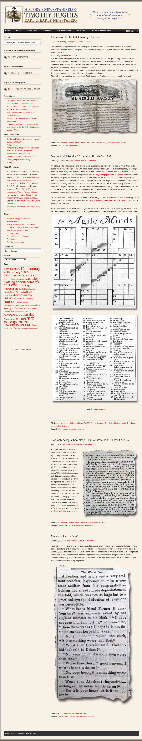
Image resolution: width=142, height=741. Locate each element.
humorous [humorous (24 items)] (18, 302)
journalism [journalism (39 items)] (35, 305)
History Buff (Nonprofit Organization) (21, 224)
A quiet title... (12, 145)
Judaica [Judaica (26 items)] (7, 309)
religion (91, 716)
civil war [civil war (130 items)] (10, 285)
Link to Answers (95, 409)
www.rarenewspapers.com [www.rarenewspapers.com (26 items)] (27, 328)
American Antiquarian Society (18, 219)
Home (7, 31)
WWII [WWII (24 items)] (15, 328)
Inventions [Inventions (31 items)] (19, 305)
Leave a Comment (84, 42)
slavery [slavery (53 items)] (29, 324)
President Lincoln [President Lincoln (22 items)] (10, 319)
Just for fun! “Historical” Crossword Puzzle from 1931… (83, 156)
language (73, 145)
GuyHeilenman (74, 161)
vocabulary (81, 429)
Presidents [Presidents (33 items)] (21, 319)
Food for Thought (67, 142)
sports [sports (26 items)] (35, 325)
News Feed (133, 31)
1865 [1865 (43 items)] (15, 275)
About (18, 31)
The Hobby (131, 423)
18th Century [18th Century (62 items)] (12, 268)
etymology (80, 525)
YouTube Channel (64, 31)
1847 (60, 145)
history (64, 429)
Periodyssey (11, 239)
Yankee (83, 713)
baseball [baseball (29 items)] (7, 279)
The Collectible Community (96, 142)
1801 (66, 525)
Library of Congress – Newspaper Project (23, 227)
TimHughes (71, 42)
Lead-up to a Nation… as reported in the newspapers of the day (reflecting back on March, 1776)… (23, 127)
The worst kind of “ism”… (65, 536)
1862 (66, 716)
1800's (60, 525)
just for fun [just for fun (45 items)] (16, 308)
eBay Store (81, 31)
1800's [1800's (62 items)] (8, 275)
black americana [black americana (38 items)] (19, 279)
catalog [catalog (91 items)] (33, 279)
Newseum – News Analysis (17, 230)
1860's (60, 716)
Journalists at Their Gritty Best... (19, 154)
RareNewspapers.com (101, 31)
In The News (32, 31)
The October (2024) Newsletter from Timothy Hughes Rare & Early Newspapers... (21, 160)
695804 (65, 145)
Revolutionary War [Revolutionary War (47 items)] (14, 325)
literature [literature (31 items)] (26, 308)
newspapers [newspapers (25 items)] (19, 312)
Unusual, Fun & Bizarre (117, 142)
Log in (36, 733)
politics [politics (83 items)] (29, 315)
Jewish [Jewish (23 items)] (26, 305)
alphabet (72, 525)
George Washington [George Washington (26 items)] (18, 292)
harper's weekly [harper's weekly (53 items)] (23, 295)
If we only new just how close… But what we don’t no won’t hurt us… (91, 440)
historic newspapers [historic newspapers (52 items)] (15, 298)
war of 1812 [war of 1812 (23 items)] (8, 328)
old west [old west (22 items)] (21, 315)
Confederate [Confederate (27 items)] (24, 289)
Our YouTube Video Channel (18, 236)
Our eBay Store (13, 233)
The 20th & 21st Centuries (94, 423)
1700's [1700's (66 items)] (25, 272)
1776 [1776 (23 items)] (32, 273)
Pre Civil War (80, 142)
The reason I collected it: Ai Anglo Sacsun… (76, 37)
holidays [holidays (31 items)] (31, 298)
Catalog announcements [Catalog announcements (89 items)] (21, 282)
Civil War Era (74, 716)
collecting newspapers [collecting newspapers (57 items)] (16, 287)
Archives (47, 31)
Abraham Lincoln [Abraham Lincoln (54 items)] (28, 275)
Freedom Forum (13, 222)
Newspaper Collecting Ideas (72, 423)
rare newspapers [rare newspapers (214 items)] (19, 320)
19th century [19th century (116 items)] (30, 269)
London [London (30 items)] (33, 308)
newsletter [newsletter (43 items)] (9, 311)
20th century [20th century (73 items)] (12, 272)
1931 (60, 429)
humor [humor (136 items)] (9, 301)
